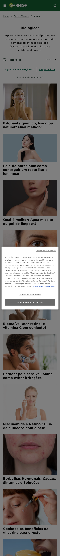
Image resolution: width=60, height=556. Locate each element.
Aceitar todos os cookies (30, 302)
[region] (30, 278)
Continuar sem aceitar (46, 250)
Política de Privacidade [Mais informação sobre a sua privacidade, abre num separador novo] (43, 286)
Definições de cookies (30, 294)
